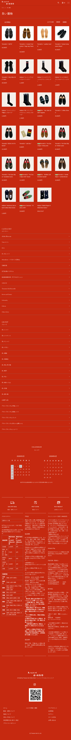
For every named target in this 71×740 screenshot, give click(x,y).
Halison (4, 309)
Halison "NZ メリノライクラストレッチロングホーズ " (26, 112)
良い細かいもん (7, 388)
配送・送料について (7, 719)
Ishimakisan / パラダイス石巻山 (12, 261)
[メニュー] (68, 2)
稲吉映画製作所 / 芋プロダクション (14, 279)
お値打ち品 (5, 407)
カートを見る (50, 725)
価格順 (58, 22)
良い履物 (10, 7)
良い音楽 (5, 395)
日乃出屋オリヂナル (8, 273)
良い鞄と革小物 (7, 370)
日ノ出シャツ (6, 254)
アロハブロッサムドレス (10, 425)
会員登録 (49, 719)
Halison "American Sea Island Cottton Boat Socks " (9, 208)
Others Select (6, 315)
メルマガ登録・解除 (30, 716)
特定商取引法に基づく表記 (9, 728)
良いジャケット (7, 339)
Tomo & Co (5, 242)
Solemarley (5, 303)
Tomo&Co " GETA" (7, 44)
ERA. (3, 248)
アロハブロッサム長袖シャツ (11, 419)
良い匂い (5, 382)
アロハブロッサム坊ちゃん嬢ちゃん (14, 431)
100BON (4, 285)
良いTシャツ (6, 345)
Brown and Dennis (7, 297)
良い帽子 (5, 376)
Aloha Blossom (6, 236)
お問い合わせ (50, 728)
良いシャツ (5, 333)
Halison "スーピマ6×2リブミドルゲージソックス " (62, 79)
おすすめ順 (50, 22)
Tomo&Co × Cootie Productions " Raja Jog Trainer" (26, 46)
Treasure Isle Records (9, 291)
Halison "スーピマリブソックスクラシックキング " (44, 79)
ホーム (3, 7)
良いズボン (5, 352)
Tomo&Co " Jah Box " (26, 143)
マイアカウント (51, 716)
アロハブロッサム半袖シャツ (11, 413)
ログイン (49, 722)
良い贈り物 (5, 401)
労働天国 (5, 267)
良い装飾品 (5, 364)
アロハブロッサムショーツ (11, 438)
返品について (5, 722)
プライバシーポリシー (8, 731)
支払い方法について (7, 725)
